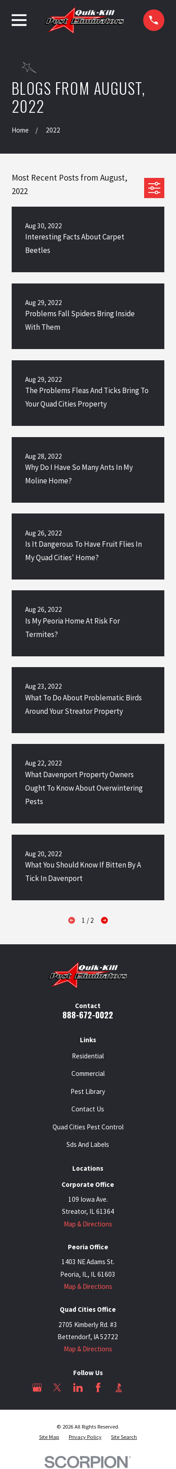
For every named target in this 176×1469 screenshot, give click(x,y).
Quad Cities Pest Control (88, 1127)
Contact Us (87, 1109)
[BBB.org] (118, 1387)
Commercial (88, 1073)
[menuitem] (49, 1437)
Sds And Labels (87, 1144)
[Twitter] (57, 1387)
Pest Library (87, 1091)
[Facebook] (98, 1387)
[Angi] (139, 1387)
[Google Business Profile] (37, 1387)
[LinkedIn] (78, 1387)
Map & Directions (88, 1224)
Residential (88, 1056)
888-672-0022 (87, 1014)
